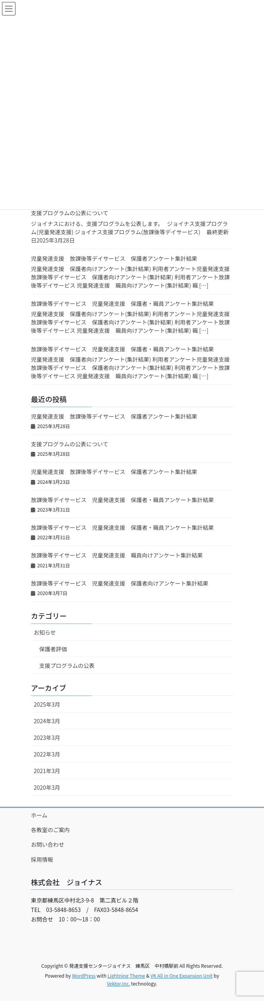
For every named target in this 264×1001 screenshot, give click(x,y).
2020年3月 (47, 787)
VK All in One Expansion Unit (182, 975)
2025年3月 (47, 704)
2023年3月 (47, 737)
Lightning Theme (126, 975)
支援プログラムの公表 (67, 665)
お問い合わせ (47, 844)
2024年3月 (47, 721)
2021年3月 (47, 771)
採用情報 (42, 859)
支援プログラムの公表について (69, 213)
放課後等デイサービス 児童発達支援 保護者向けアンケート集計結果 (119, 583)
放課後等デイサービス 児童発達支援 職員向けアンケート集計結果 (117, 555)
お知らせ (45, 632)
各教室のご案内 (50, 830)
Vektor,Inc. (118, 983)
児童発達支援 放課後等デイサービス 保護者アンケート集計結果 (114, 258)
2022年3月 (47, 754)
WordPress (84, 975)
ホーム (39, 815)
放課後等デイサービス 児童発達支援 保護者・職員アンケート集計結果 (122, 303)
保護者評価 (53, 649)
